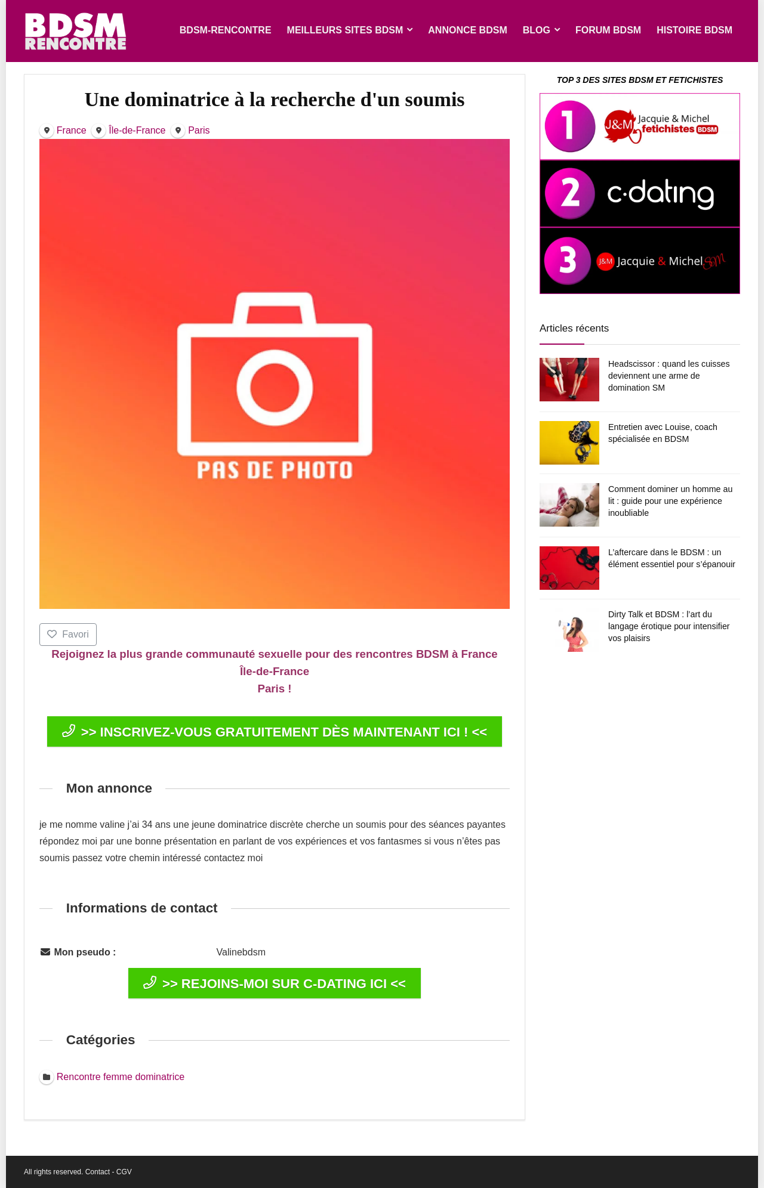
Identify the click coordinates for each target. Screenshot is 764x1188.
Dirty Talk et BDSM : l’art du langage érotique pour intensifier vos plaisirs (669, 626)
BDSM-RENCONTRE (226, 30)
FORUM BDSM (608, 30)
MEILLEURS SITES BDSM (345, 30)
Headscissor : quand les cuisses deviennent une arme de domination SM (669, 375)
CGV (124, 1172)
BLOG (536, 30)
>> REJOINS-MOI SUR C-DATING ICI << (274, 983)
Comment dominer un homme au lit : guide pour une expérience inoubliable (670, 501)
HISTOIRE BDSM (694, 30)
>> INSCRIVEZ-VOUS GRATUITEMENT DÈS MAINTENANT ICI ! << (274, 732)
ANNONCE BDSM (467, 30)
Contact (97, 1172)
